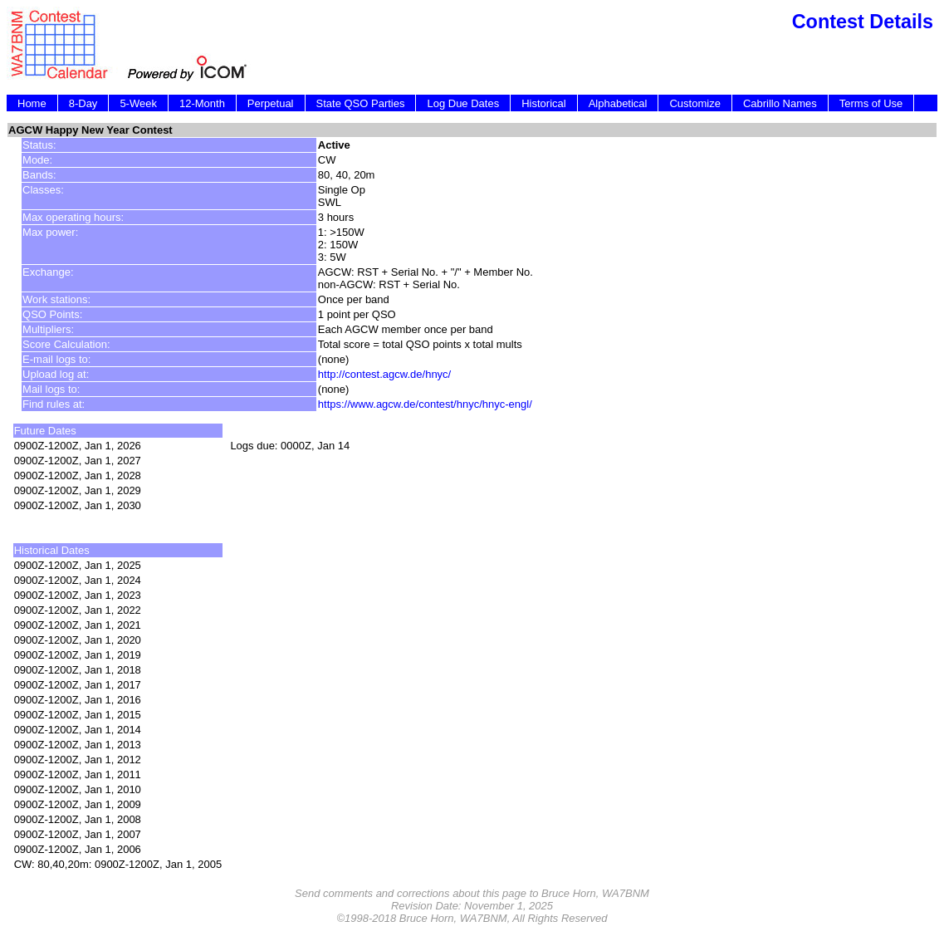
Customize (694, 103)
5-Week (138, 103)
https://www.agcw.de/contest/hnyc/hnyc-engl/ (425, 404)
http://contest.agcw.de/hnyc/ (384, 374)
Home (31, 103)
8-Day (83, 103)
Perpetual (270, 103)
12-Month (202, 103)
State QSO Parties (360, 103)
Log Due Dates (463, 103)
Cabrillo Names (780, 103)
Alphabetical (618, 103)
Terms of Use (871, 103)
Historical (543, 103)
